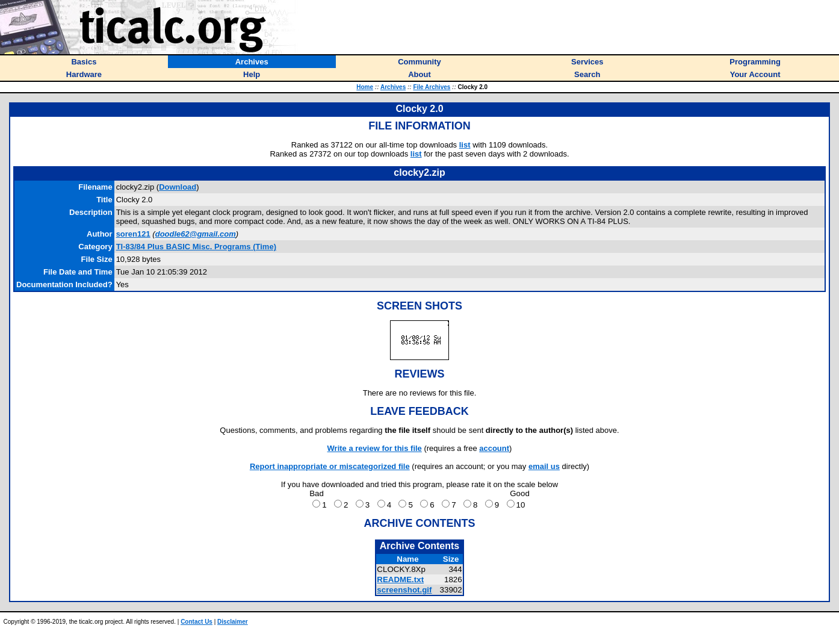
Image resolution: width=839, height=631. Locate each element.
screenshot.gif (404, 589)
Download (177, 186)
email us (544, 466)
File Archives (431, 87)
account (494, 448)
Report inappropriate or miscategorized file (330, 466)
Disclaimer (232, 621)
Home (364, 87)
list (465, 144)
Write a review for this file (374, 448)
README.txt (400, 579)
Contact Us (196, 621)
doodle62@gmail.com (195, 233)
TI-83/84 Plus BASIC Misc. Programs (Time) (196, 246)
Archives (393, 87)
